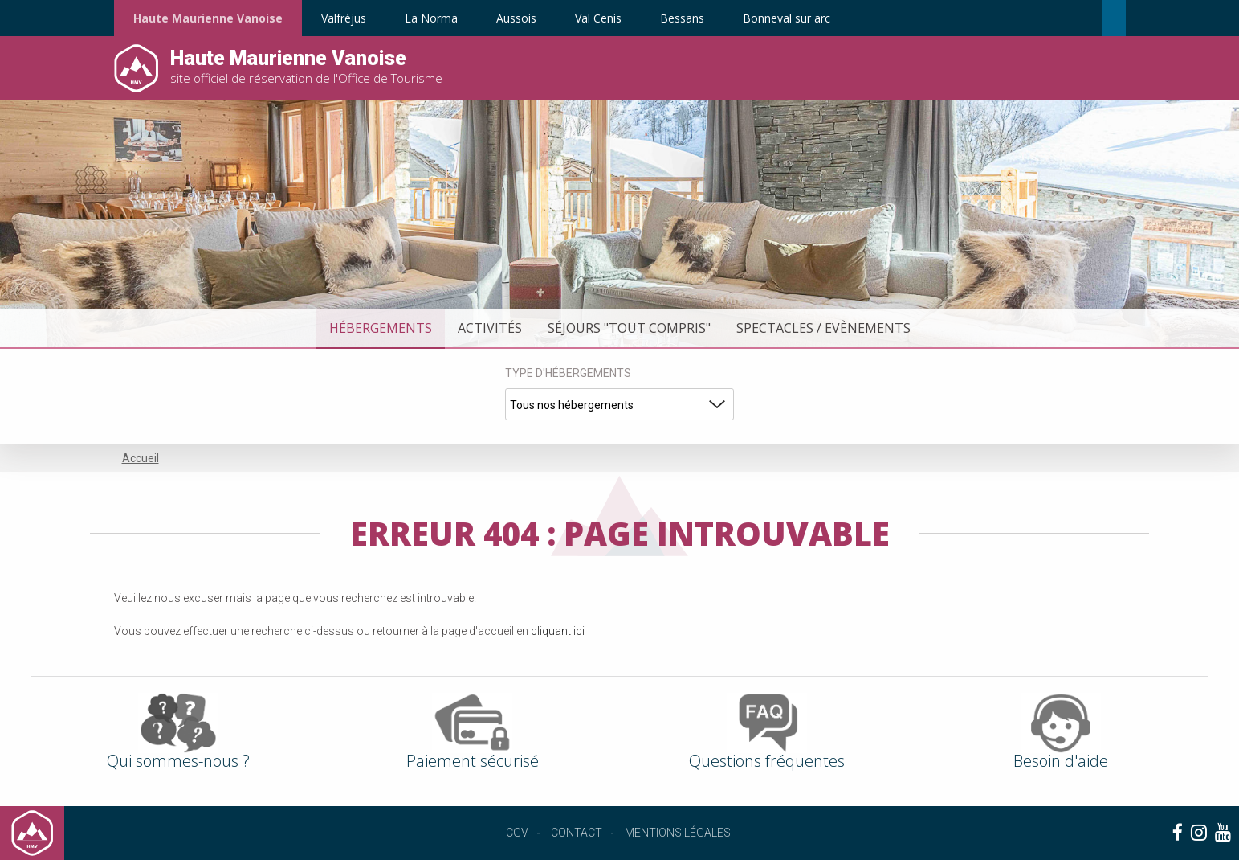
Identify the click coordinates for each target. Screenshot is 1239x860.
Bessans (682, 18)
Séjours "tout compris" (629, 328)
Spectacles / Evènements (823, 328)
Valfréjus (343, 18)
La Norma (431, 18)
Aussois (516, 18)
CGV (517, 832)
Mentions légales (678, 832)
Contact (576, 832)
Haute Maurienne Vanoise (208, 18)
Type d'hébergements (568, 373)
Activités (490, 328)
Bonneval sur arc (786, 18)
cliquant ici (558, 631)
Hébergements (380, 328)
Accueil (140, 458)
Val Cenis (598, 18)
